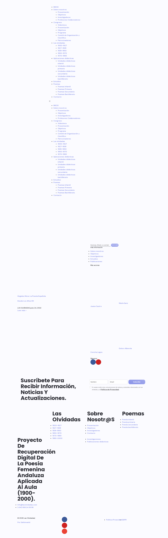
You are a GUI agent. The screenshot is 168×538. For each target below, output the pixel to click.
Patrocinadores (64, 40)
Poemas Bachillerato (66, 94)
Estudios (57, 81)
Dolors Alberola (125, 348)
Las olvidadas (59, 43)
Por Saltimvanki (23, 522)
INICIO (56, 7)
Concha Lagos (96, 352)
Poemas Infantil (64, 86)
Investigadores (64, 17)
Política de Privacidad (110, 389)
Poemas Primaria (65, 89)
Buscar (115, 245)
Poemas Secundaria (66, 92)
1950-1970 (62, 53)
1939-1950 (62, 51)
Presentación (63, 12)
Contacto (57, 97)
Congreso (57, 22)
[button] (65, 101)
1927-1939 (62, 48)
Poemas (56, 84)
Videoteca (62, 25)
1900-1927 (62, 45)
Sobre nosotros (60, 9)
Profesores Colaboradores (69, 20)
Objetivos (62, 15)
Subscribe (136, 382)
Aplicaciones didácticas (63, 58)
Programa (62, 33)
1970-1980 (62, 56)
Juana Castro (96, 306)
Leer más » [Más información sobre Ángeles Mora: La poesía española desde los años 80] (21, 310)
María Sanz (123, 303)
